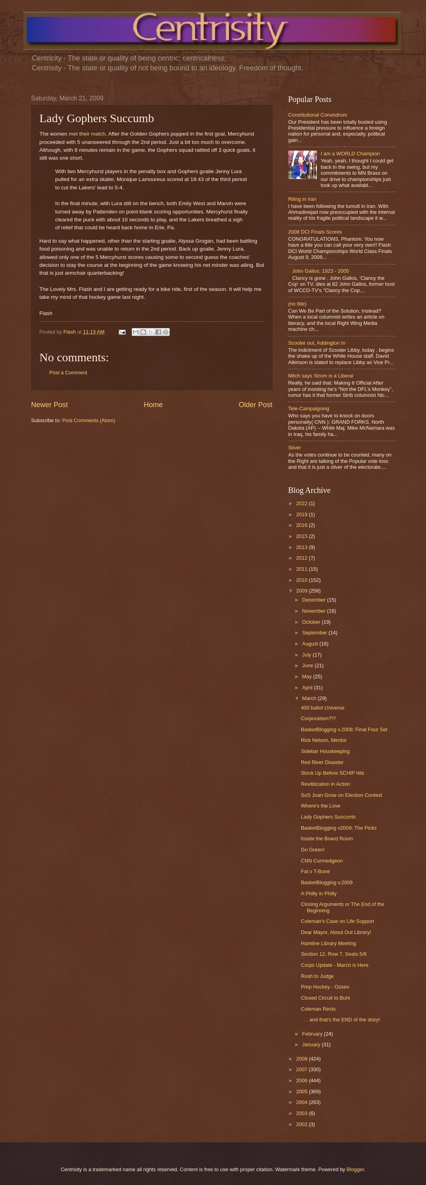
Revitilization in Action (325, 784)
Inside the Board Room (327, 839)
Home (153, 405)
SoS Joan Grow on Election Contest (341, 795)
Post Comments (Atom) (88, 420)
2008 (302, 1059)
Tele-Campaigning (308, 408)
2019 (302, 514)
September (315, 633)
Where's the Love (321, 806)
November (314, 611)
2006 (302, 1080)
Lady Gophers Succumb (328, 817)
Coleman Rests (318, 1009)
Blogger (355, 1169)
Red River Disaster (322, 762)
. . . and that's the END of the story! (340, 1020)
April (308, 688)
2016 (302, 525)
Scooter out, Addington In (317, 343)
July (307, 655)
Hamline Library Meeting (328, 943)
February (313, 1034)
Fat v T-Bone (315, 871)
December (314, 600)
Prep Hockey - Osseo (325, 987)
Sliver (294, 448)
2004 (302, 1102)
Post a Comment (68, 373)
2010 (302, 580)
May (307, 676)
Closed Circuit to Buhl (325, 998)
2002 (302, 1124)
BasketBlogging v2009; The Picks (339, 828)
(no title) (297, 304)
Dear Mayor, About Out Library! (336, 932)
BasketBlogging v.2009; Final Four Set (344, 729)
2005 (302, 1091)
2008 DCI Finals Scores (315, 232)
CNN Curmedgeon (322, 861)
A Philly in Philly (319, 893)
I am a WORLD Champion (350, 154)
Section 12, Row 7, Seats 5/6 (334, 954)
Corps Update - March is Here (335, 965)
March (310, 698)
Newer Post (49, 405)
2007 (302, 1069)
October (312, 622)
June (308, 665)
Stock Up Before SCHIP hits (332, 773)
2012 (302, 558)
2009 (302, 591)
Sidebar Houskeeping (325, 751)
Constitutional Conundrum (317, 115)
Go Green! (313, 850)
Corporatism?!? (318, 718)
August (311, 644)
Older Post (255, 405)
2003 (302, 1113)
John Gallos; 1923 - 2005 (320, 271)
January (312, 1044)
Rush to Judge (317, 976)
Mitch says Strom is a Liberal (321, 376)
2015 (302, 536)
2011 (302, 569)
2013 (302, 547)
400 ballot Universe (323, 708)
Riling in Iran (302, 199)
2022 (302, 503)
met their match (87, 134)
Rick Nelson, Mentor (324, 740)
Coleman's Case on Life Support (337, 921)
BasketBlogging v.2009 (327, 882)
